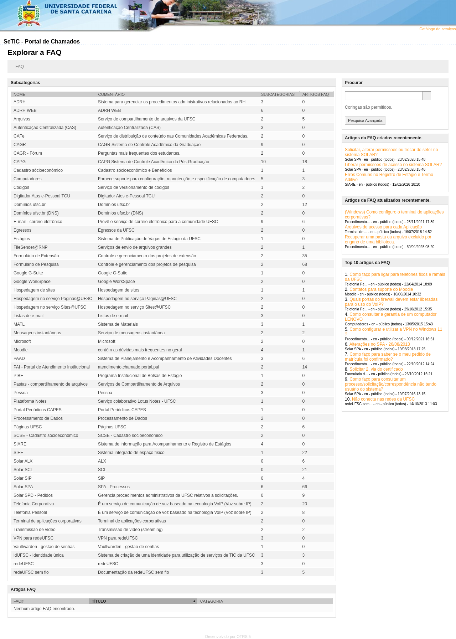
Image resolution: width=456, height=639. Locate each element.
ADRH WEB (25, 110)
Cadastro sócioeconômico (38, 170)
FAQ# (19, 601)
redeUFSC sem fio (31, 572)
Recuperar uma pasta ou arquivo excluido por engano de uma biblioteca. (388, 239)
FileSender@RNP (31, 247)
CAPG (20, 161)
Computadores (28, 178)
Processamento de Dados (38, 418)
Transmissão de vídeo (35, 529)
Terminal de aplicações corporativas (48, 521)
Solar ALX (23, 461)
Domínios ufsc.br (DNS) (36, 213)
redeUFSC (24, 563)
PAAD (19, 358)
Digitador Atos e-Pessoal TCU (42, 196)
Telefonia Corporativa (34, 503)
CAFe (19, 136)
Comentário (111, 94)
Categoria (211, 601)
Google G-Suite (28, 272)
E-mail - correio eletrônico (38, 221)
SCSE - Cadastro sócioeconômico (46, 435)
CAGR (20, 144)
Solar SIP (23, 478)
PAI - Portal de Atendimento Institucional (52, 367)
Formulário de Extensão (36, 255)
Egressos (22, 230)
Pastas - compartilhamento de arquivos (51, 384)
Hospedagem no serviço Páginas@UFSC (53, 298)
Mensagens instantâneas (37, 332)
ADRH (20, 101)
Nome (19, 94)
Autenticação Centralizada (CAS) (45, 127)
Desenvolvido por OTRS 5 (228, 636)
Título (99, 601)
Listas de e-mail (28, 315)
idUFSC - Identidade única (39, 555)
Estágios (22, 238)
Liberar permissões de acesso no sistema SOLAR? (393, 164)
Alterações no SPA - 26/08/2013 (379, 344)
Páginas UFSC (28, 426)
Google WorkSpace (32, 281)
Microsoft (22, 341)
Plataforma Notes (30, 401)
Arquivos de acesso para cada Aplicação (383, 227)
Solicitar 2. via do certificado (376, 369)
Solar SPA (23, 486)
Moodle (20, 349)
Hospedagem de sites (34, 290)
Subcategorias (278, 94)
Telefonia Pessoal (30, 512)
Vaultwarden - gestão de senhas (44, 546)
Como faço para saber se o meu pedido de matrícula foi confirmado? (388, 357)
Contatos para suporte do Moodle (381, 289)
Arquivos (22, 119)
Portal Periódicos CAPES (38, 409)
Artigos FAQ (315, 94)
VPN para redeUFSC (33, 538)
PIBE (18, 375)
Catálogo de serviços (437, 29)
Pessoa (21, 392)
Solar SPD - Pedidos (33, 495)
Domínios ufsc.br (30, 204)
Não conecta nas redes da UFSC (383, 399)
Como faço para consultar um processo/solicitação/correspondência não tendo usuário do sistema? (390, 384)
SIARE (20, 444)
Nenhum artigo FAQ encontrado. (44, 608)
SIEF (18, 452)
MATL (19, 324)
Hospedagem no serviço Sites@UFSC (50, 307)
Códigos (21, 187)
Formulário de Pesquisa (36, 264)
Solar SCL (23, 469)
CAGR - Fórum (28, 153)
